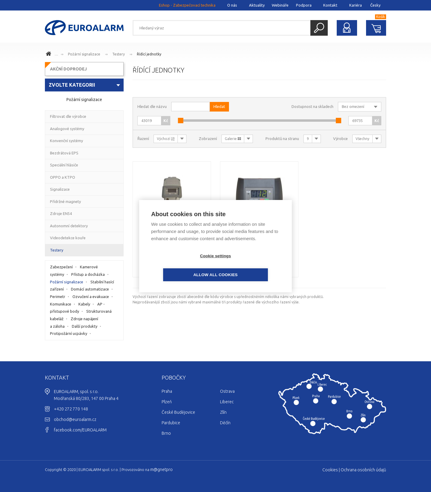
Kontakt (330, 5)
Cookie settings (181, 265)
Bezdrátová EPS (64, 153)
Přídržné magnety (65, 201)
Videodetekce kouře (68, 238)
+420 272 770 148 (71, 409)
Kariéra (355, 5)
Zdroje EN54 (61, 213)
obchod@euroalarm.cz (75, 419)
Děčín (225, 422)
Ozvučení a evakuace (90, 296)
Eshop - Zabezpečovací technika (187, 5)
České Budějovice (178, 412)
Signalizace (60, 189)
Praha (167, 391)
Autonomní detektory (69, 226)
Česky (375, 5)
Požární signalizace (84, 54)
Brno (166, 433)
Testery (118, 54)
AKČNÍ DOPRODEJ (68, 69)
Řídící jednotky (149, 54)
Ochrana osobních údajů (363, 469)
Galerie (233, 139)
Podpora (304, 5)
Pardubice (171, 422)
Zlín (223, 412)
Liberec (227, 401)
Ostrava (227, 391)
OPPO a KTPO (62, 177)
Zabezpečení (61, 267)
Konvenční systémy (66, 141)
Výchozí (165, 139)
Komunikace (60, 304)
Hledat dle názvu (152, 106)
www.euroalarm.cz (49, 54)
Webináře (280, 5)
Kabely (84, 304)
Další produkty (84, 326)
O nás (232, 5)
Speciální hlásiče (64, 165)
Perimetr (57, 296)
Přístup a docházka (88, 274)
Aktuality (257, 5)
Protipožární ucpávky (68, 333)
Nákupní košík (376, 28)
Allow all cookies (250, 265)
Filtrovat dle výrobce (68, 116)
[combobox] (84, 85)
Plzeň (167, 401)
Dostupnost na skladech (312, 106)
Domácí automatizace (90, 289)
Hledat (319, 28)
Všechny (362, 139)
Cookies (330, 469)
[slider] (180, 120)
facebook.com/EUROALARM (80, 430)
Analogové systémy (67, 129)
